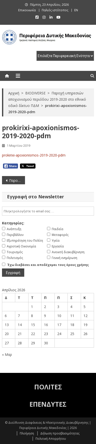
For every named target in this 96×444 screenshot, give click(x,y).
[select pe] (65, 56)
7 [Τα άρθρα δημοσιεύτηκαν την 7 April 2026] (19, 315)
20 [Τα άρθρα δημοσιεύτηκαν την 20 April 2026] (7, 333)
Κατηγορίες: (13, 223)
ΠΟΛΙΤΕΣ (48, 386)
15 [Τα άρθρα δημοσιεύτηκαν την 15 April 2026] (33, 324)
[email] (48, 211)
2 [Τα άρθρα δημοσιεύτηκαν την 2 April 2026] (45, 306)
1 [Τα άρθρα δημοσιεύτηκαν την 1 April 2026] (32, 306)
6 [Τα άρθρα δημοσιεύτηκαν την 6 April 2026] (6, 315)
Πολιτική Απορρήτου (51, 438)
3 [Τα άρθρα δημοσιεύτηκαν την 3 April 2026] (58, 306)
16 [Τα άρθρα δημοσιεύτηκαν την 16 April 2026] (46, 324)
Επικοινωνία (27, 10)
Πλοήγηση (27, 433)
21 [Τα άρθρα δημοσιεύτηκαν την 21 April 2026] (20, 333)
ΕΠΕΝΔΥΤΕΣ (48, 404)
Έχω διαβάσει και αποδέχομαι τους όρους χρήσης (48, 265)
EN (76, 10)
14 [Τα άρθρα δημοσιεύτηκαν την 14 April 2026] (20, 324)
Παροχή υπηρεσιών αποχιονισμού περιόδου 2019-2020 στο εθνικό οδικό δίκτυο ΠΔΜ (17, 180)
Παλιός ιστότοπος (55, 10)
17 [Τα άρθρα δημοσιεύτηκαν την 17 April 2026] (59, 324)
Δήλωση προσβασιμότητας (60, 433)
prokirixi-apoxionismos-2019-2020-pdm (34, 155)
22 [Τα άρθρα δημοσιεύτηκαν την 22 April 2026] (33, 333)
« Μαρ (7, 354)
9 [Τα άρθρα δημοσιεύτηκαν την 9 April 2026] (45, 315)
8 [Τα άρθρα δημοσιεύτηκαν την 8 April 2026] (32, 315)
